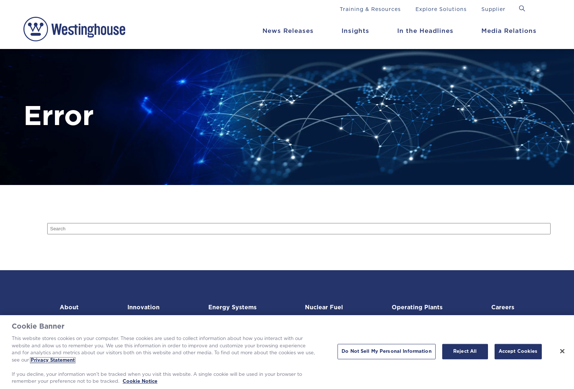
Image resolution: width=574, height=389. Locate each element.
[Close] (562, 351)
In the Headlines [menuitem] (425, 31)
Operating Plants (416, 307)
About (70, 307)
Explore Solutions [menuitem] (441, 9)
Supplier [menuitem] (493, 9)
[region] (287, 352)
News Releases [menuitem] (288, 31)
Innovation (142, 307)
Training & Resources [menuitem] (370, 9)
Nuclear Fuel (323, 307)
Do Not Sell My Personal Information (387, 351)
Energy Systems (231, 307)
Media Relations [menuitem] (509, 31)
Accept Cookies (518, 351)
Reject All (465, 351)
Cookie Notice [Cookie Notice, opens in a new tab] (140, 381)
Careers (501, 307)
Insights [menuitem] (355, 31)
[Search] (299, 228)
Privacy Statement (53, 360)
